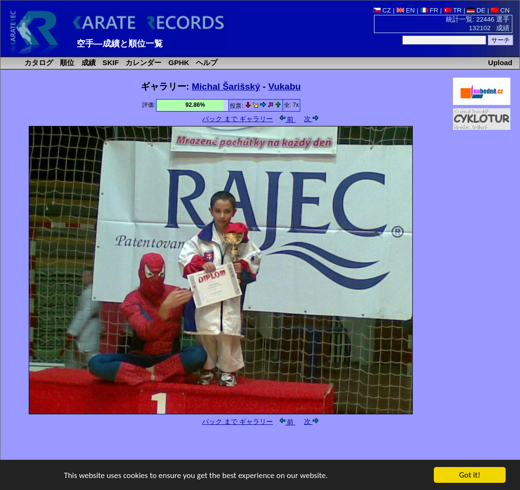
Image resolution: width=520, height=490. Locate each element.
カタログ (38, 62)
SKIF (110, 62)
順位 (66, 62)
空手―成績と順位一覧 (120, 43)
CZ (382, 10)
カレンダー (142, 62)
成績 (87, 62)
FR (429, 10)
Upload (500, 62)
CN (500, 10)
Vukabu (284, 86)
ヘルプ (205, 62)
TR (453, 10)
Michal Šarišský (226, 86)
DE (476, 10)
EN (405, 10)
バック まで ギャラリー (237, 119)
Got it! (469, 475)
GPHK (178, 62)
